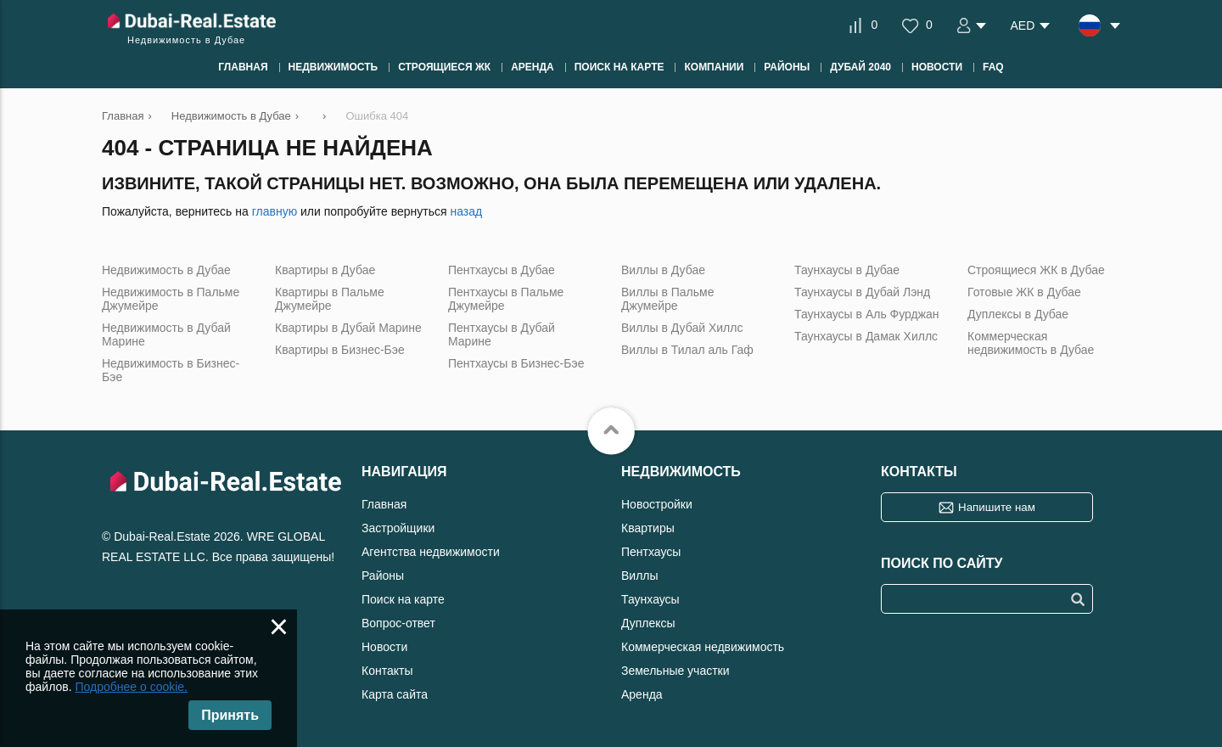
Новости (384, 647)
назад (466, 211)
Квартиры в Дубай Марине (348, 327)
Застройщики (398, 528)
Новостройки (656, 504)
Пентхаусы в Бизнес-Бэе (516, 363)
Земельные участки (675, 670)
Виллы (640, 575)
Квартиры (648, 528)
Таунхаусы (650, 599)
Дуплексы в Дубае (1017, 314)
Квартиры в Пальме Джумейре (329, 298)
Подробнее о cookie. (131, 687)
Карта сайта (395, 694)
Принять (230, 715)
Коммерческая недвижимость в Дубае (1030, 343)
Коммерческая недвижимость (702, 647)
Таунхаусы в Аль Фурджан (866, 314)
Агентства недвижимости (431, 552)
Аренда (642, 694)
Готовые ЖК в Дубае (1024, 292)
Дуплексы (648, 623)
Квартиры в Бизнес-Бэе (340, 350)
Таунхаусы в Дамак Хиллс (866, 336)
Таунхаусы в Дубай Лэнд (862, 292)
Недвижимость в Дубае (166, 270)
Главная (384, 504)
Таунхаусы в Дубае (847, 270)
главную (274, 211)
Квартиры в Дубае (325, 270)
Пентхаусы (651, 552)
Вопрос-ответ (398, 623)
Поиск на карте (403, 599)
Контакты (387, 670)
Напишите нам (996, 507)
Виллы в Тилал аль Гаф (687, 350)
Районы (383, 575)
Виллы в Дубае (663, 270)
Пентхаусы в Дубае (501, 270)
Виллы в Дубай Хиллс (682, 327)
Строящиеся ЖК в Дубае (1036, 270)
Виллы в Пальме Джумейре (668, 298)
